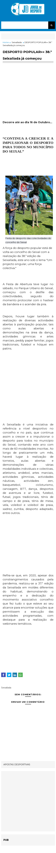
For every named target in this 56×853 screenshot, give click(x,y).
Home (6, 42)
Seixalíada (17, 42)
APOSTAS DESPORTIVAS (16, 764)
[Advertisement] (28, 95)
